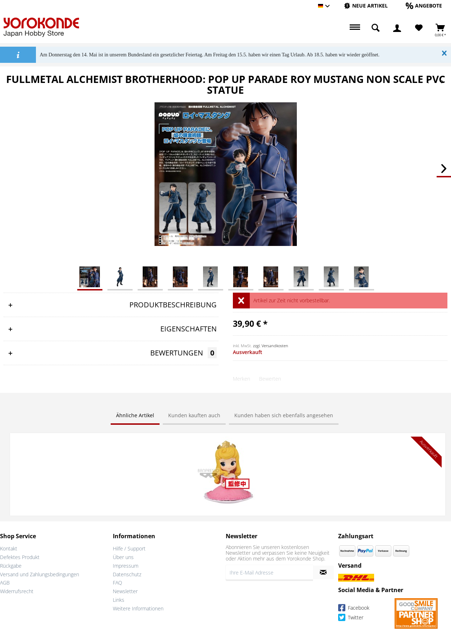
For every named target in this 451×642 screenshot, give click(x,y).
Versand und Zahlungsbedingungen (39, 573)
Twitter (350, 617)
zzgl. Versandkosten (270, 345)
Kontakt (8, 547)
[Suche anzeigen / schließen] (375, 28)
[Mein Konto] (397, 28)
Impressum (125, 565)
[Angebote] (424, 5)
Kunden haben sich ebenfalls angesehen (283, 415)
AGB (5, 581)
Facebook (353, 608)
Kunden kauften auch (194, 415)
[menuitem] (366, 5)
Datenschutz (127, 573)
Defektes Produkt (20, 556)
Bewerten (270, 378)
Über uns (123, 556)
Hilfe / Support (129, 547)
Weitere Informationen (138, 607)
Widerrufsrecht (16, 590)
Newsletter (125, 590)
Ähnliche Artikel (135, 415)
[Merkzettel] (419, 28)
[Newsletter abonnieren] (324, 571)
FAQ (117, 581)
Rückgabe (11, 565)
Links (118, 599)
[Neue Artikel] (365, 5)
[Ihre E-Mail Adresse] (269, 571)
